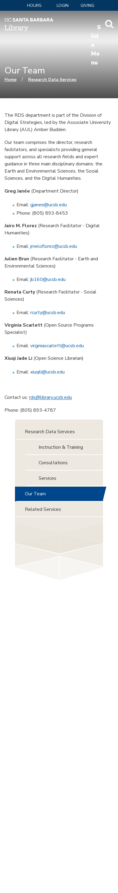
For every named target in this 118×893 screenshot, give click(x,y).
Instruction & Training (61, 447)
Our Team (35, 494)
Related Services (43, 509)
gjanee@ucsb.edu (48, 205)
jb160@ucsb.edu (48, 279)
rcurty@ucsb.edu (47, 312)
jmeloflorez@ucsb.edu (53, 246)
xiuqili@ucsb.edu (47, 372)
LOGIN (63, 5)
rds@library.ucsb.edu (50, 397)
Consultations (53, 462)
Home (10, 79)
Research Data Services (52, 79)
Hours (34, 5)
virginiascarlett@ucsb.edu (57, 345)
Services (47, 478)
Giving (87, 5)
